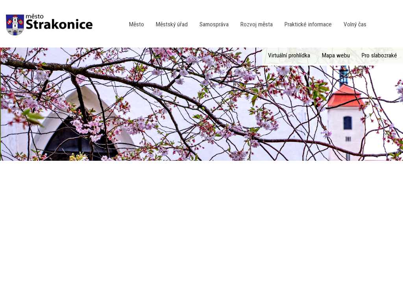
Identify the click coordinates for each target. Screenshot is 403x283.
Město (136, 24)
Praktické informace (308, 24)
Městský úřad (172, 24)
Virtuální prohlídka (289, 55)
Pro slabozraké (379, 55)
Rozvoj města (256, 24)
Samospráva (214, 24)
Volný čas (355, 24)
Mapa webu (336, 55)
